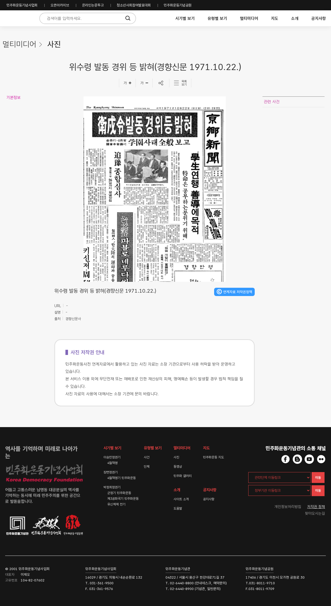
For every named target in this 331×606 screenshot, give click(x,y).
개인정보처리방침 (287, 506)
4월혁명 (112, 463)
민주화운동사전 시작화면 (18, 18)
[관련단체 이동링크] (279, 477)
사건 (146, 457)
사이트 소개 (181, 499)
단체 (146, 466)
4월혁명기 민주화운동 (121, 478)
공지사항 (318, 18)
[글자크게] (127, 83)
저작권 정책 (316, 506)
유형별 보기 (217, 18)
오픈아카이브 (59, 5)
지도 (274, 18)
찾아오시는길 (315, 513)
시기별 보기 (185, 18)
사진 (176, 457)
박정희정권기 (112, 487)
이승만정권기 (112, 457)
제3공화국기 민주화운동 (123, 499)
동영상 (178, 466)
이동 (318, 478)
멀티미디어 (249, 18)
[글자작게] (144, 83)
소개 (294, 18)
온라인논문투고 (93, 5)
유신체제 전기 (116, 504)
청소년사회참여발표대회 (134, 5)
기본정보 (13, 97)
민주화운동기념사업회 (21, 5)
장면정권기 (110, 472)
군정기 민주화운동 (119, 493)
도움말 (178, 508)
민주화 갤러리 (183, 476)
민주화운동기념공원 (178, 5)
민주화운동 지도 (213, 457)
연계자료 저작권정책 (237, 292)
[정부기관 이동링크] (279, 490)
